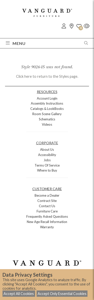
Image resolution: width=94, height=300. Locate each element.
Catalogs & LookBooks (47, 109)
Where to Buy (47, 170)
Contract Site (47, 201)
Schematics (47, 119)
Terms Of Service (47, 165)
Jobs (47, 160)
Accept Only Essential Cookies (62, 293)
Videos (47, 124)
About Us (47, 149)
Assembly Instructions (47, 103)
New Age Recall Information (47, 222)
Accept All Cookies (19, 293)
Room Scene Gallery (47, 114)
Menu (16, 43)
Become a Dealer (47, 195)
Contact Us (47, 206)
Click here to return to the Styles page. (47, 76)
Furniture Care (47, 211)
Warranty (47, 227)
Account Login (47, 98)
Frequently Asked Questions (47, 216)
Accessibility (47, 155)
